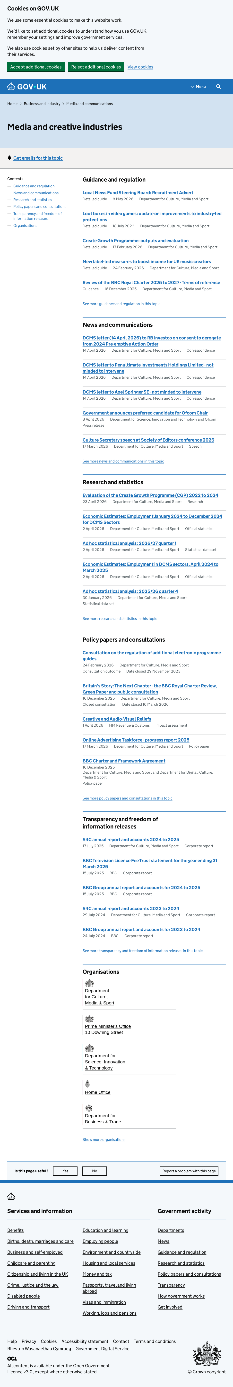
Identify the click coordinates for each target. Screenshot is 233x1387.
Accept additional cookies (36, 67)
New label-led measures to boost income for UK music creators (147, 261)
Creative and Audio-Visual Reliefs (117, 719)
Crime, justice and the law (33, 1285)
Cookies (49, 1341)
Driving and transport (28, 1307)
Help (12, 1341)
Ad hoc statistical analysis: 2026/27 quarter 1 (129, 543)
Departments (171, 1230)
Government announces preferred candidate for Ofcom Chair (145, 413)
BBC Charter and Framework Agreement (124, 761)
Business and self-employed (35, 1252)
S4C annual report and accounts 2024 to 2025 (131, 839)
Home (12, 103)
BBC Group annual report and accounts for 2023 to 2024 (141, 929)
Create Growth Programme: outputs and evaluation (136, 240)
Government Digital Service (102, 1348)
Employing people (100, 1241)
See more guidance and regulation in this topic (121, 303)
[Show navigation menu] (198, 86)
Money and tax (97, 1274)
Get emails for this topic (38, 158)
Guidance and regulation (34, 186)
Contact (121, 1341)
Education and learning (105, 1230)
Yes (70, 1171)
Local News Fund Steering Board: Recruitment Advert (138, 192)
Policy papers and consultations (39, 206)
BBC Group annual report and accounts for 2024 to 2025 (141, 887)
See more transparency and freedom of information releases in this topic (143, 950)
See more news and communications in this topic (123, 461)
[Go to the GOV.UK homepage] (27, 86)
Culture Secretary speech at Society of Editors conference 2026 (148, 440)
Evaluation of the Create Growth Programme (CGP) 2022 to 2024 (150, 495)
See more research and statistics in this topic (120, 618)
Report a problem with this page (189, 1171)
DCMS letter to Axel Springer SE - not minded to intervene (142, 392)
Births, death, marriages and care (40, 1241)
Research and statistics (32, 199)
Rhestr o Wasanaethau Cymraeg (39, 1348)
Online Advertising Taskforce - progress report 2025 (136, 740)
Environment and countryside (112, 1252)
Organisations (25, 225)
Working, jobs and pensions (110, 1313)
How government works (181, 1296)
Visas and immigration (104, 1302)
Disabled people (23, 1296)
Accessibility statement (84, 1341)
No (99, 1171)
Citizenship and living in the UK (37, 1274)
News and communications (36, 193)
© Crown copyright (207, 1372)
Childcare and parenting (31, 1263)
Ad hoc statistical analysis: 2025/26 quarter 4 (130, 591)
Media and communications (89, 103)
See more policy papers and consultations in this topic (128, 798)
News (163, 1241)
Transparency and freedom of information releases (37, 216)
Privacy (29, 1341)
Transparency (171, 1285)
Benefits (15, 1230)
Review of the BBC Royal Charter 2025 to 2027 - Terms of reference (151, 282)
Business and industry (42, 103)
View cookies (140, 67)
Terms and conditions (155, 1341)
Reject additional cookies (96, 67)
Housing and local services (109, 1263)
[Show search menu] (218, 86)
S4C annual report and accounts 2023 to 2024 (131, 908)
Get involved (170, 1307)
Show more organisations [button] (104, 1139)
